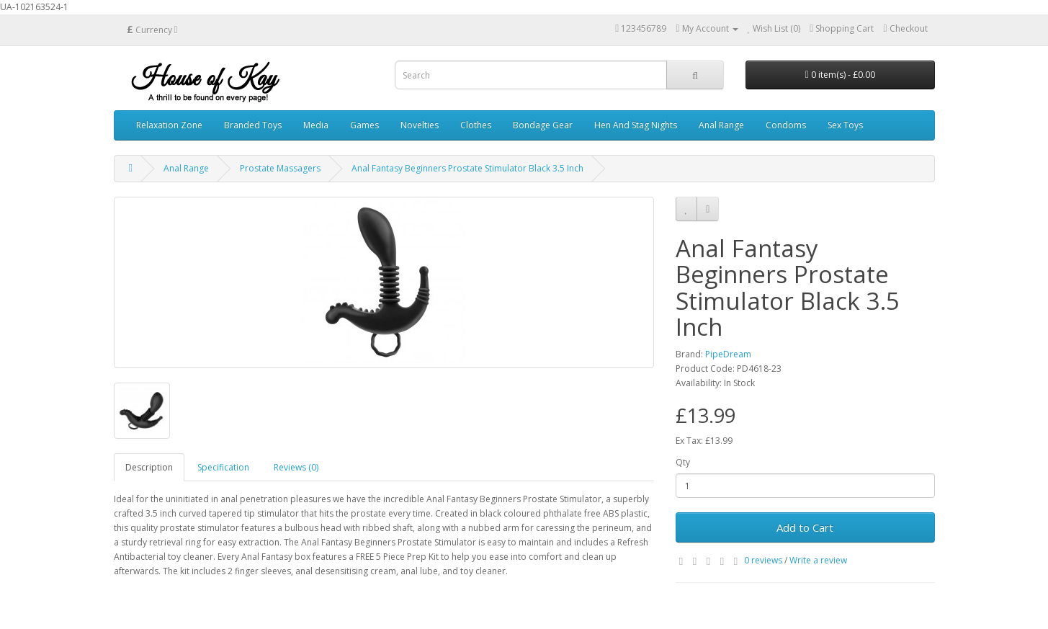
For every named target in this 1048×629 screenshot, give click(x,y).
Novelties (419, 125)
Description (149, 467)
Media (315, 125)
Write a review (818, 560)
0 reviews (763, 560)
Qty (683, 462)
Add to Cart (804, 527)
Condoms (786, 125)
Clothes (475, 125)
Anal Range (721, 125)
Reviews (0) (296, 467)
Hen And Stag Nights (635, 125)
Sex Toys (845, 125)
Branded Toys (253, 125)
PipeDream (728, 354)
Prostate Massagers (280, 168)
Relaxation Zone (169, 125)
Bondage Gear (543, 125)
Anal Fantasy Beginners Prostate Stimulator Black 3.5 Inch (467, 168)
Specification (223, 467)
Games (364, 125)
